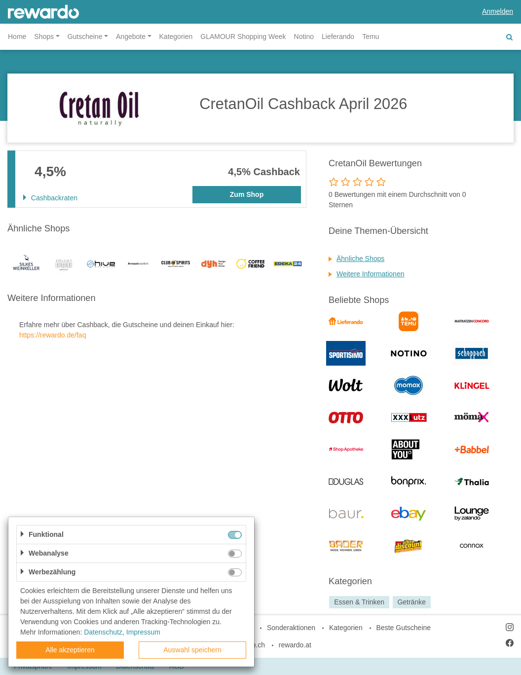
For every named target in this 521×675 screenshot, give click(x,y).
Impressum (143, 632)
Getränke (411, 602)
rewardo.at (295, 645)
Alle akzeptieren (70, 650)
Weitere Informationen (370, 274)
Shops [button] (44, 36)
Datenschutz (103, 632)
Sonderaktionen (291, 628)
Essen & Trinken (359, 602)
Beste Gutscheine (403, 628)
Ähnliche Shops (360, 258)
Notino (304, 36)
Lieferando (338, 36)
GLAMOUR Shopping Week (243, 36)
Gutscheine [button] (85, 36)
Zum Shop (246, 194)
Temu (370, 36)
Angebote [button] (131, 36)
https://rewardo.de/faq (52, 335)
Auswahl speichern (192, 650)
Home (17, 36)
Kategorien (176, 36)
